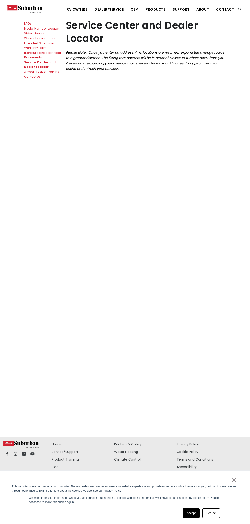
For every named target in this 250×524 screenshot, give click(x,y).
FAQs (28, 23)
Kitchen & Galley (127, 444)
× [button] (233, 480)
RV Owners (76, 9)
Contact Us (32, 77)
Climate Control (127, 459)
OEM (134, 9)
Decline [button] (211, 513)
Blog (55, 467)
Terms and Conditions (195, 459)
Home (57, 444)
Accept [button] (191, 513)
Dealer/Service (108, 9)
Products (156, 9)
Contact (225, 9)
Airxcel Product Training (41, 72)
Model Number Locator (41, 28)
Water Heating (126, 451)
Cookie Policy (187, 451)
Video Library (34, 33)
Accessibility (187, 467)
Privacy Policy (188, 444)
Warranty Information (40, 38)
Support (181, 9)
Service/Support (65, 451)
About (202, 9)
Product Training (65, 459)
